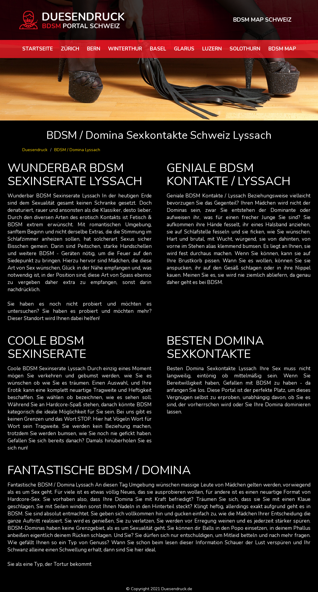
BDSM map (282, 48)
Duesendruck (35, 150)
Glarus (184, 48)
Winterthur (125, 48)
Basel (158, 48)
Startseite (37, 48)
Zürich (70, 48)
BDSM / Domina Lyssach (77, 150)
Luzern (212, 48)
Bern (93, 48)
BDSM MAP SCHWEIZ (262, 20)
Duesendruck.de (176, 589)
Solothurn (245, 48)
